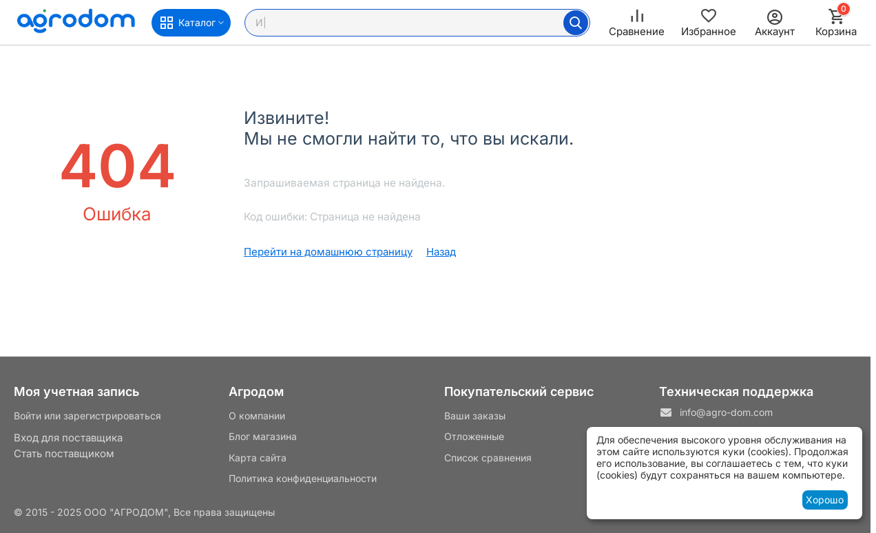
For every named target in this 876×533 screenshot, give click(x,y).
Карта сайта (257, 457)
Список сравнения (488, 457)
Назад (441, 251)
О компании (257, 415)
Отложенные (474, 436)
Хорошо (825, 499)
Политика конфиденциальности (303, 478)
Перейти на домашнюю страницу (328, 251)
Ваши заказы (474, 415)
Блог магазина (263, 436)
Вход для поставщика (68, 437)
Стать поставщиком (64, 453)
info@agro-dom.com (726, 412)
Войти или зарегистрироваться (87, 415)
